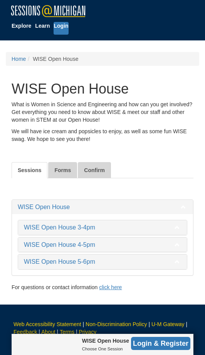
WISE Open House (44, 207)
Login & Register (160, 343)
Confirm (94, 170)
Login (61, 26)
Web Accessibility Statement (47, 324)
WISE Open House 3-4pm (59, 227)
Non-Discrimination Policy (116, 324)
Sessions (29, 170)
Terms (67, 332)
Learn (42, 26)
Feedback (25, 332)
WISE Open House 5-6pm (59, 261)
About (48, 332)
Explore (21, 26)
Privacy (87, 332)
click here (110, 287)
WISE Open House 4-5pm (59, 244)
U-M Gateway (168, 324)
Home (19, 59)
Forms (62, 170)
